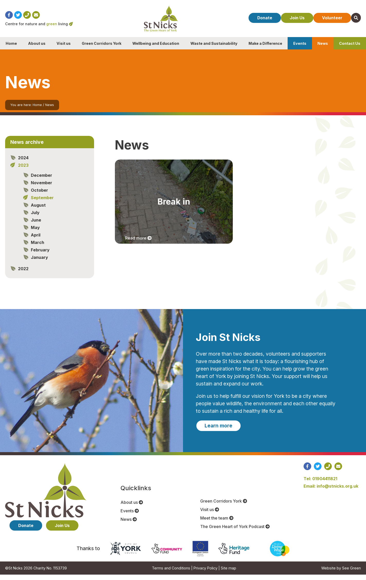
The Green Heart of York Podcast (235, 531)
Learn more (218, 431)
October (39, 195)
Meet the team (216, 523)
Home (11, 49)
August (38, 210)
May (35, 232)
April (35, 240)
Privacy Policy (205, 573)
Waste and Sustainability (213, 49)
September (42, 203)
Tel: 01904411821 (320, 484)
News (322, 49)
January (39, 262)
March (37, 247)
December (41, 180)
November (41, 188)
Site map (228, 573)
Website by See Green (341, 573)
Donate (258, 21)
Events (299, 49)
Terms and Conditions (171, 573)
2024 (23, 163)
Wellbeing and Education (155, 49)
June (36, 225)
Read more (139, 243)
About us (36, 49)
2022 (23, 274)
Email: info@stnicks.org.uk (331, 491)
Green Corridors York (101, 49)
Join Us (293, 21)
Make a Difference (265, 49)
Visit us (64, 49)
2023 (23, 170)
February (40, 255)
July (35, 218)
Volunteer (330, 21)
